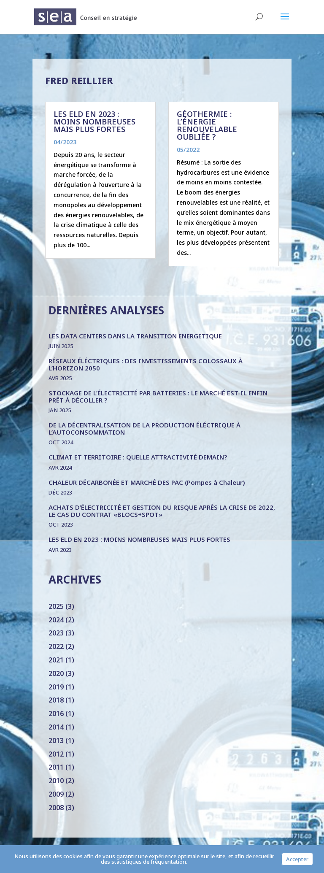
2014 (56, 727)
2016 (56, 713)
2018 (56, 700)
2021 (56, 660)
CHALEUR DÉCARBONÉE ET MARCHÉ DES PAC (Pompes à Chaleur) (147, 482)
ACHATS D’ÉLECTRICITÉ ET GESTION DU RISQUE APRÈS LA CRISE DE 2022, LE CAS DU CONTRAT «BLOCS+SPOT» (162, 511)
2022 (56, 646)
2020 (56, 673)
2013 (56, 740)
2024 (56, 619)
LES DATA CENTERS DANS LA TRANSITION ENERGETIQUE (135, 336)
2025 (56, 606)
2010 (56, 780)
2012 (56, 754)
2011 (56, 767)
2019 (56, 687)
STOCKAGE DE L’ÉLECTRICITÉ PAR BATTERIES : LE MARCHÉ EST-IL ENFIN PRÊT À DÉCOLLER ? (158, 396)
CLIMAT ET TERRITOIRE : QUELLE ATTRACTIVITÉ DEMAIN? (138, 457)
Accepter (297, 859)
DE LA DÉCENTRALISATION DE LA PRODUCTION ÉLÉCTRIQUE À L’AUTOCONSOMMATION (144, 428)
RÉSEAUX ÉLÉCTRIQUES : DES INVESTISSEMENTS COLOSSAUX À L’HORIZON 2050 (146, 364)
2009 (56, 794)
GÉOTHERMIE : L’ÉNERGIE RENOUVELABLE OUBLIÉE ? (207, 125)
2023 (56, 633)
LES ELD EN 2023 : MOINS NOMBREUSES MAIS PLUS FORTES (94, 121)
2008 (56, 807)
